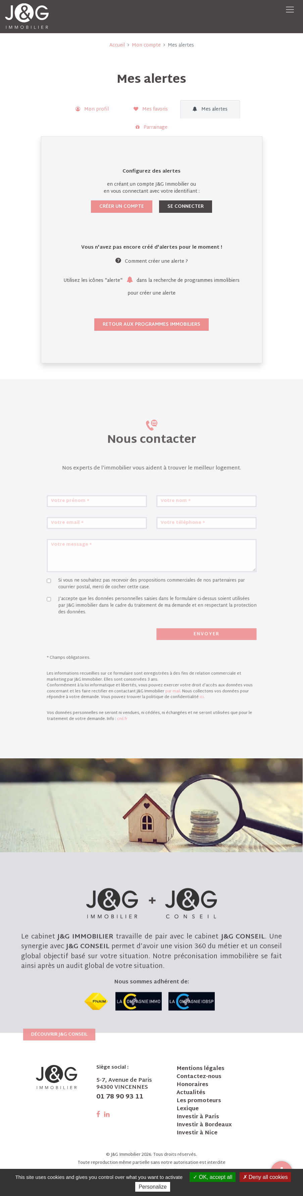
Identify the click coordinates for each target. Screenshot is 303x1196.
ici (185, 695)
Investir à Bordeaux (204, 1125)
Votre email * (95, 579)
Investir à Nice (196, 1133)
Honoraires (192, 1085)
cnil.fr (132, 710)
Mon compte (146, 45)
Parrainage (151, 127)
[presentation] (109, 655)
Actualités (190, 1093)
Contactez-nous (198, 1077)
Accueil (117, 45)
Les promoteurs (198, 1101)
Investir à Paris (197, 1117)
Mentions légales (200, 1069)
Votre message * (98, 594)
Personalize (153, 1187)
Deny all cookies (265, 1177)
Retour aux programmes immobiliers (151, 324)
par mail (166, 692)
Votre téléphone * (172, 579)
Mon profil (92, 109)
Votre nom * (167, 564)
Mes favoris (151, 109)
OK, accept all (212, 1177)
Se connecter (185, 206)
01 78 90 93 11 (119, 1097)
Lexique (187, 1109)
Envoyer (188, 653)
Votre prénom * (97, 564)
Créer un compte (121, 206)
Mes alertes (210, 109)
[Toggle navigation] (290, 9)
